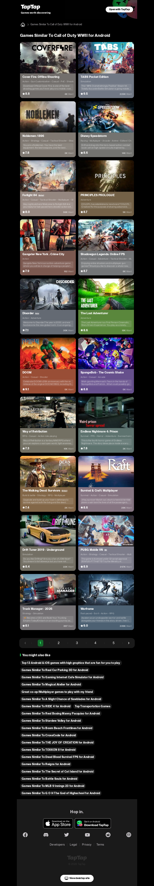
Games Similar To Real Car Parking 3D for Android (55, 670)
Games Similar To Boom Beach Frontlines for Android (57, 728)
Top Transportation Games (92, 706)
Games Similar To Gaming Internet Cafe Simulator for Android (62, 677)
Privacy (86, 844)
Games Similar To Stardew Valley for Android (51, 720)
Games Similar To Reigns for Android (46, 764)
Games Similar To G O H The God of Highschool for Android (61, 793)
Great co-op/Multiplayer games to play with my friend (57, 691)
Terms (100, 844)
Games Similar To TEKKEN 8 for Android (48, 749)
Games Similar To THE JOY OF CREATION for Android (57, 742)
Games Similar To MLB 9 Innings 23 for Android (53, 786)
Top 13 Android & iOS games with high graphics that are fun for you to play (71, 662)
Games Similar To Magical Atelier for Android (51, 684)
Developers (57, 844)
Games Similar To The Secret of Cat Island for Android (57, 771)
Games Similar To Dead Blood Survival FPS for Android (58, 757)
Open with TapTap (119, 9)
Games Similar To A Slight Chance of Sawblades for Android (61, 699)
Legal (73, 844)
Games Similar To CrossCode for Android (49, 735)
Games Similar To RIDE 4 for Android (46, 706)
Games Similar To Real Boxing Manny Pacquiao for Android (61, 713)
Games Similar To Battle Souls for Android (49, 778)
